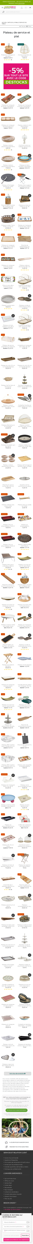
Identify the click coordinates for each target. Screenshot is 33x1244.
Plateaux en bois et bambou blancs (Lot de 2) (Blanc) (8, 866)
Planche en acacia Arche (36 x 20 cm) (8, 485)
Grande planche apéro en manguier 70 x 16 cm (24, 686)
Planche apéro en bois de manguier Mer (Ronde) (24, 586)
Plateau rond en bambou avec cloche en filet (24, 426)
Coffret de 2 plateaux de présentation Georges (24, 826)
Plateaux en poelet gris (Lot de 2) (8, 445)
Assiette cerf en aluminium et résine (24, 485)
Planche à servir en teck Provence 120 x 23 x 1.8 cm (8, 586)
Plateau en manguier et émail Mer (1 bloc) (24, 225)
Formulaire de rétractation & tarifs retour (17, 1162)
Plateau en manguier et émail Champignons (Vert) (25, 106)
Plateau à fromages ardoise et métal (8, 185)
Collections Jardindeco (12, 1192)
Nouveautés (8, 1187)
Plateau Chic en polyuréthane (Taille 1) (8, 525)
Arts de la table (13, 22)
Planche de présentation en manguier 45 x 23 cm (24, 246)
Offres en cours (9, 1181)
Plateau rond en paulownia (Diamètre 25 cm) (8, 146)
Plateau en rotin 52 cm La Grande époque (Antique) (8, 367)
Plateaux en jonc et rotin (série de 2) (24, 985)
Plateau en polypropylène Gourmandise (24, 526)
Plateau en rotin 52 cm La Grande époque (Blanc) (8, 946)
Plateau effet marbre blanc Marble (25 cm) (8, 745)
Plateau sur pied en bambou (8, 665)
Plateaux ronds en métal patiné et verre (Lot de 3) (24, 646)
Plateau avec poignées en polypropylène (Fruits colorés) (24, 766)
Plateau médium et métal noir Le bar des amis (24, 446)
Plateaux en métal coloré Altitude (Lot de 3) (25, 706)
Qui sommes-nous (10, 1178)
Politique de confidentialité (13, 1169)
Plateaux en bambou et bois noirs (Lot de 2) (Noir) (24, 1046)
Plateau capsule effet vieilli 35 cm (24, 545)
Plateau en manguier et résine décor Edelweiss (8, 1006)
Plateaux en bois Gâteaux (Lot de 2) (8, 325)
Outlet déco (8, 1185)
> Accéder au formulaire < (12, 1209)
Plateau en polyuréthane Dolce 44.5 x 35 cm (8, 826)
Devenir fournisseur (11, 1196)
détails (6, 1218)
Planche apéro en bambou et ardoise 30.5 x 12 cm (8, 646)
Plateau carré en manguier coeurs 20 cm (8, 1046)
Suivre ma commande (11, 1158)
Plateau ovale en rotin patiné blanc (24, 125)
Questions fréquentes (11, 1160)
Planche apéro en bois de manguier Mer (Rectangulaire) (8, 206)
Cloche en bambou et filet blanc (24, 55)
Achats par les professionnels (13, 1164)
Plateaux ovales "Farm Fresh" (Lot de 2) (8, 225)
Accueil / (4, 22)
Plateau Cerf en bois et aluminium (8, 386)
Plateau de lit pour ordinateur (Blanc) (8, 565)
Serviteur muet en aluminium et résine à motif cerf (24, 946)
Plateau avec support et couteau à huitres (24, 185)
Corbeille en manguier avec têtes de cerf (24, 346)
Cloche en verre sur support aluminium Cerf (25, 146)
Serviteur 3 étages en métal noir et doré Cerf (25, 386)
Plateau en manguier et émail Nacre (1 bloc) (8, 245)
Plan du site (8, 1198)
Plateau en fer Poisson (24, 665)
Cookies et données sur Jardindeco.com (12, 1216)
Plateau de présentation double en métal (8, 726)
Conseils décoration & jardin (13, 1194)
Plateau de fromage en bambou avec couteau (25, 465)
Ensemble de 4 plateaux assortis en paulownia (8, 886)
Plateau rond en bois (8, 305)
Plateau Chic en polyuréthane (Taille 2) (8, 545)
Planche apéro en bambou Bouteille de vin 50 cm (24, 886)
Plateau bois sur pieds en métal (24, 505)
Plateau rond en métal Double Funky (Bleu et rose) (8, 806)
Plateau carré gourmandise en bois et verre (24, 786)
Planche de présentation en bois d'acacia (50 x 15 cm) (24, 726)
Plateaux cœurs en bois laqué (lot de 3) (8, 1064)
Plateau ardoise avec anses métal (8, 505)
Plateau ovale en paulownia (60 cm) (24, 266)
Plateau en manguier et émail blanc (8, 685)
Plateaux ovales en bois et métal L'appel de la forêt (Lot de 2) (25, 926)
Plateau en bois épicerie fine (24, 805)
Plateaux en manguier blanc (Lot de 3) (8, 785)
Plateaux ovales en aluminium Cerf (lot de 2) (25, 966)
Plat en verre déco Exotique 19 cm (8, 286)
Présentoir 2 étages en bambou (8, 55)
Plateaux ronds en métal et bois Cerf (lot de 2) (24, 1006)
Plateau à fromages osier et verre (8, 965)
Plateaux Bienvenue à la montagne (8, 425)
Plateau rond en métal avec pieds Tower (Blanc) (8, 626)
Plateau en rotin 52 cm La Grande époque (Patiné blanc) (25, 367)
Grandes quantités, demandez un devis (16, 1167)
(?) (15, 1222)
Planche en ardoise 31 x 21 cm (25, 745)
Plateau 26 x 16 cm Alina (8, 845)
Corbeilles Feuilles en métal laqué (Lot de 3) (24, 405)
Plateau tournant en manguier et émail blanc (8, 606)
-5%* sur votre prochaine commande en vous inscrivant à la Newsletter (16, 1098)
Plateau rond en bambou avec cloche (8, 405)
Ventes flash (8, 1183)
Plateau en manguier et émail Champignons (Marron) (8, 106)
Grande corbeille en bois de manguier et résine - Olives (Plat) (8, 986)
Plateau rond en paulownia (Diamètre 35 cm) (8, 166)
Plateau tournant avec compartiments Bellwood (24, 606)
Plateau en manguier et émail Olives (8, 266)
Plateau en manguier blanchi (8, 1025)
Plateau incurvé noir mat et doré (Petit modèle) (24, 566)
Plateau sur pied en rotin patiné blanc (24, 865)
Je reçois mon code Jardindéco (16, 1110)
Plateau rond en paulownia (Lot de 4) (8, 465)
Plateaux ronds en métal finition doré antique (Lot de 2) (24, 307)
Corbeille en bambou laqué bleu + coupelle (24, 1025)
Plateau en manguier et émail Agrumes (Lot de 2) (25, 626)
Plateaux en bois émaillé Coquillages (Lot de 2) (25, 166)
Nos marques (9, 1189)
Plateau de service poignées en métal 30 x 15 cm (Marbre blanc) (8, 347)
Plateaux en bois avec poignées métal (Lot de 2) (8, 926)
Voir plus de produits (17, 1073)
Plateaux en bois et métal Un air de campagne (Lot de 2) (24, 206)
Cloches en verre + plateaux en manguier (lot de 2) (24, 846)
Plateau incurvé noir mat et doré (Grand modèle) (8, 706)
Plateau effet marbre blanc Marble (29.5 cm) (8, 765)
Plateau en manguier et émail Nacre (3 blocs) (8, 126)
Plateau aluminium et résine (8, 905)
